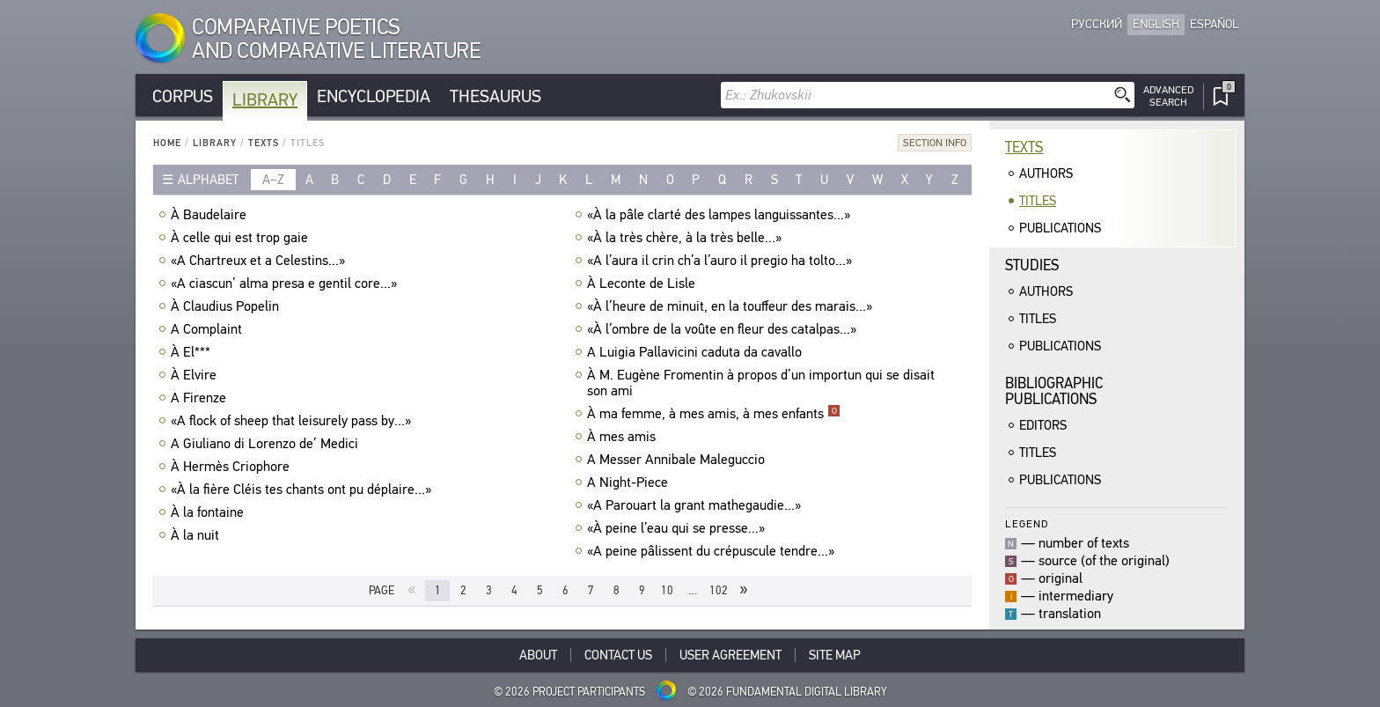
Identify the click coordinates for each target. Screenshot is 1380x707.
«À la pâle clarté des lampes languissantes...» (721, 215)
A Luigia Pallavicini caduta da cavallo (696, 352)
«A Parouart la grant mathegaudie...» (696, 505)
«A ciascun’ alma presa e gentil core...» (286, 283)
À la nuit (197, 535)
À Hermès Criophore (232, 467)
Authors (1046, 173)
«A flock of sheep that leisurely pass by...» (293, 421)
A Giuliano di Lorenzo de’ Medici (267, 444)
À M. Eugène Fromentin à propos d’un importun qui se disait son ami (761, 383)
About (538, 655)
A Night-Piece (629, 482)
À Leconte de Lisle (643, 283)
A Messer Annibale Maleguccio (678, 460)
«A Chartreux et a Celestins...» (260, 261)
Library (264, 100)
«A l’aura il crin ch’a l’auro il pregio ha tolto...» (721, 261)
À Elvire (196, 375)
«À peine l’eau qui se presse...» (678, 528)
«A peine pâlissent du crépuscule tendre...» (713, 551)
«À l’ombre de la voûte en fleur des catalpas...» (724, 329)
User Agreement (730, 655)
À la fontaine (209, 512)
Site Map (835, 655)
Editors (1043, 425)
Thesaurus (495, 96)
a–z (273, 180)
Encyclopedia (373, 96)
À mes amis (623, 437)
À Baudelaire (211, 215)
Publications (1060, 228)
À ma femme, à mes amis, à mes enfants (713, 414)
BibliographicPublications (1054, 391)
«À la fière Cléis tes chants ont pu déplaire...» (303, 489)
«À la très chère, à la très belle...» (686, 238)
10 (667, 590)
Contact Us (618, 655)
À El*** (193, 352)
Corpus (182, 96)
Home (167, 143)
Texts (263, 143)
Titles (1037, 201)
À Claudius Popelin (227, 306)
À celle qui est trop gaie (241, 238)
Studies (1032, 265)
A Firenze (201, 398)
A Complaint (208, 329)
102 (718, 590)
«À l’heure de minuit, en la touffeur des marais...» (732, 306)
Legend (1026, 523)
